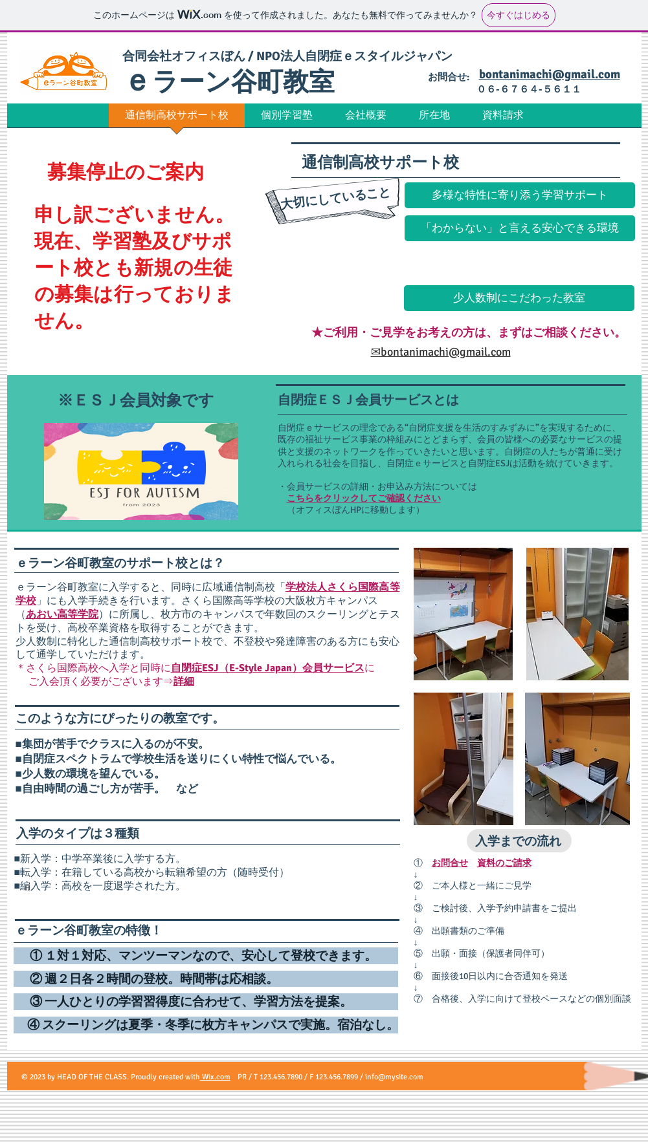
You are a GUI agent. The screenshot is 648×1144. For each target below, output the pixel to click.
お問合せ (450, 863)
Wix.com (215, 1077)
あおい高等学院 (62, 614)
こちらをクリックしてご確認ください (364, 498)
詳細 (183, 681)
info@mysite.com (394, 1077)
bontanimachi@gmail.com (549, 74)
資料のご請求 (504, 863)
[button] (520, 195)
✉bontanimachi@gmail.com (441, 352)
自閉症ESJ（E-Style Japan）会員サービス (267, 668)
